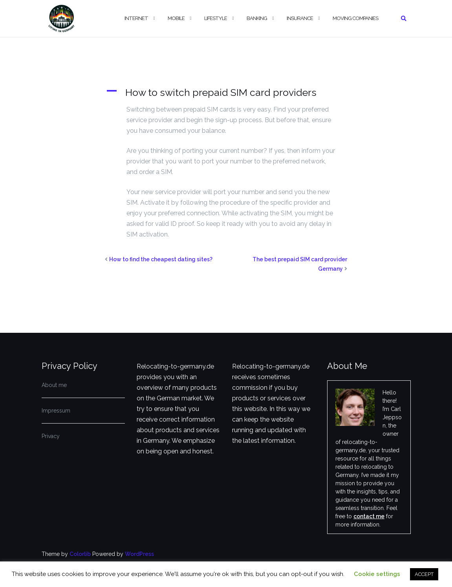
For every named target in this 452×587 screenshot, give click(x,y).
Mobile (176, 18)
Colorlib (80, 554)
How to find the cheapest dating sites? (160, 259)
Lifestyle (215, 18)
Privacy (51, 436)
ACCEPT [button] (424, 574)
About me (54, 385)
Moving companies (355, 18)
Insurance (300, 18)
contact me (368, 516)
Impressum (56, 410)
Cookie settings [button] (377, 574)
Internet (136, 18)
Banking (257, 18)
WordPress (139, 554)
